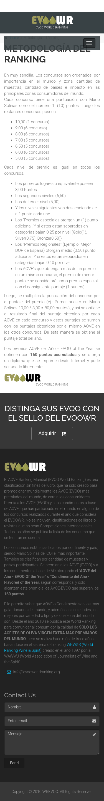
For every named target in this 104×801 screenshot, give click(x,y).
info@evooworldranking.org (32, 672)
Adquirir (52, 433)
